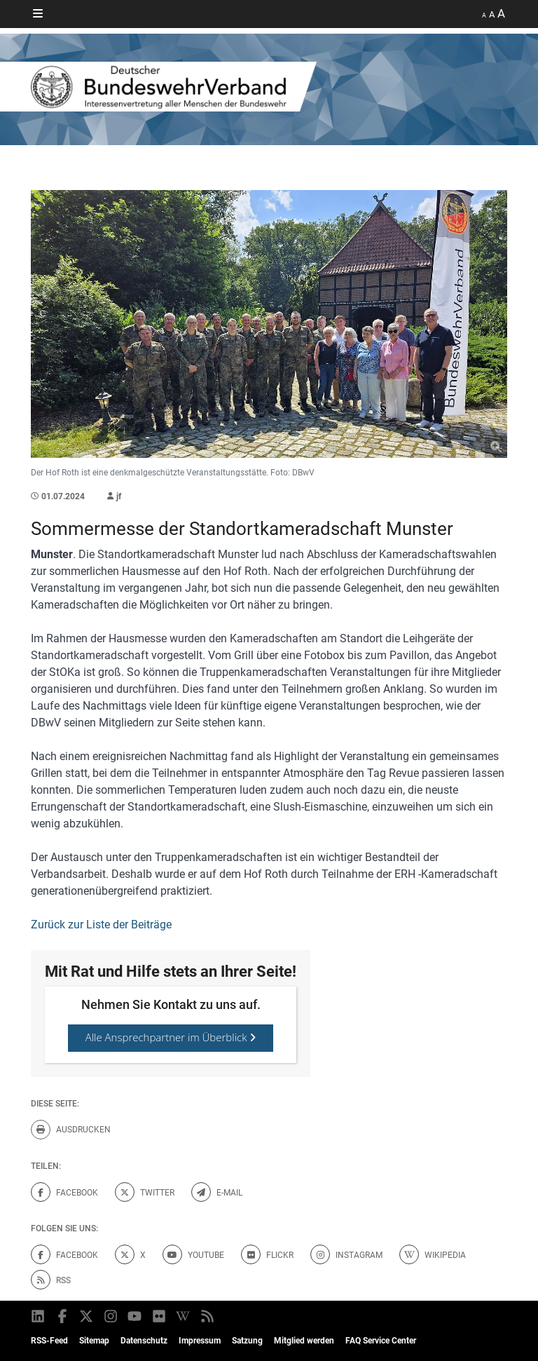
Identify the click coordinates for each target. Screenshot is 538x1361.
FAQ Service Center (380, 1341)
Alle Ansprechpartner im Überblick (170, 1037)
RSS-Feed (49, 1341)
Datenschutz (143, 1341)
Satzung (247, 1341)
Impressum (200, 1341)
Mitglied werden (304, 1341)
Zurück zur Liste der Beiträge (101, 924)
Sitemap (94, 1341)
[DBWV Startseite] (269, 86)
